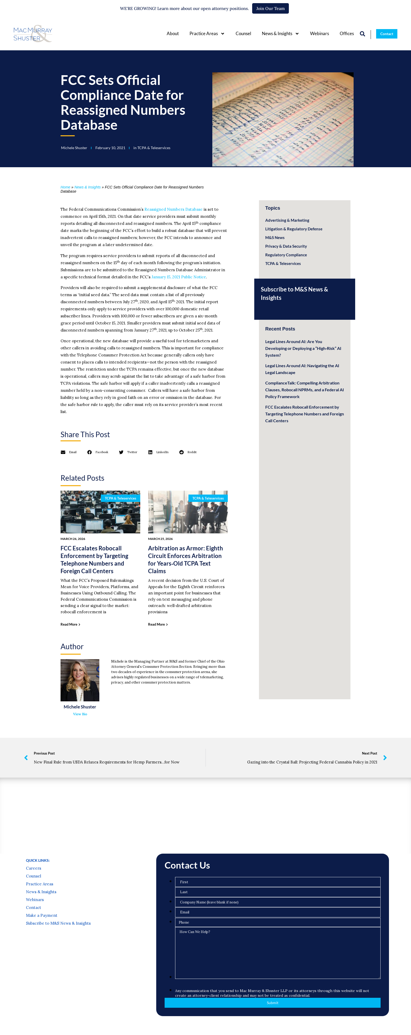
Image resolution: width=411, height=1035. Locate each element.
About (173, 33)
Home (65, 187)
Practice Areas (207, 34)
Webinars (319, 33)
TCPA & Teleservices (153, 147)
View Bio (80, 714)
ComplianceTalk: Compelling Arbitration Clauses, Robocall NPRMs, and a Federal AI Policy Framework (304, 389)
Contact (33, 907)
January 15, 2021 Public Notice (179, 276)
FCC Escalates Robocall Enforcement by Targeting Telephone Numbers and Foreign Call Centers (304, 413)
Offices (347, 33)
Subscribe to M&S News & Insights (58, 923)
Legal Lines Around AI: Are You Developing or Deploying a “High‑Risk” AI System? (303, 348)
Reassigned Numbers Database (173, 209)
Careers (33, 868)
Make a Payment (41, 915)
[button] (68, 452)
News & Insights (280, 34)
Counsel (243, 33)
